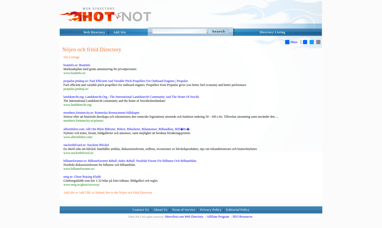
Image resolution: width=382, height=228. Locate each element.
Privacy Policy (211, 210)
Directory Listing (272, 32)
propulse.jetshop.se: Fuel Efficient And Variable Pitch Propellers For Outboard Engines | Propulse (125, 81)
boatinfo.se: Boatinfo (76, 65)
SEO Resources (243, 216)
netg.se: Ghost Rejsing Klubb (82, 177)
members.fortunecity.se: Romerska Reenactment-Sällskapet (101, 113)
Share (291, 42)
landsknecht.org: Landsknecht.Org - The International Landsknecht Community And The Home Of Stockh (131, 97)
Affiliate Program (218, 216)
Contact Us (140, 210)
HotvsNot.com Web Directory (184, 216)
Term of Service (184, 210)
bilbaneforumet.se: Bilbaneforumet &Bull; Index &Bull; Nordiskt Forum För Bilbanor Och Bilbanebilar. (130, 161)
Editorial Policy (237, 210)
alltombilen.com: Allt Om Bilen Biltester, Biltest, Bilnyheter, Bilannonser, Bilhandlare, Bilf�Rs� (126, 129)
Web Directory (94, 32)
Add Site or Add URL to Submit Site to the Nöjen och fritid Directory (107, 192)
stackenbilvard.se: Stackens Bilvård (86, 145)
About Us (160, 210)
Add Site (119, 32)
